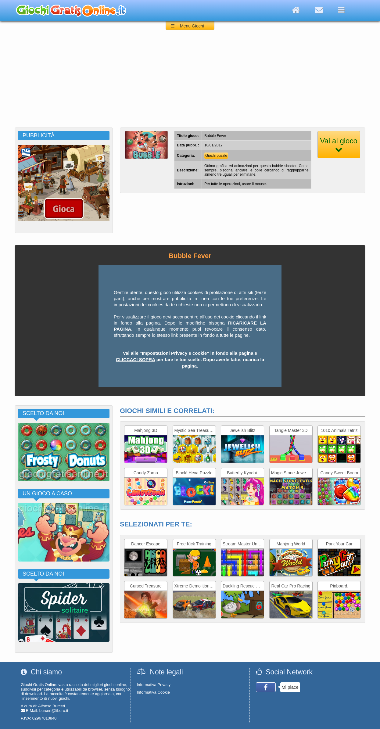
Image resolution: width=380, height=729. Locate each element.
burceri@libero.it (53, 710)
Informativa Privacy (154, 684)
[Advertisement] (190, 81)
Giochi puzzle (216, 155)
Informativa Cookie (153, 692)
